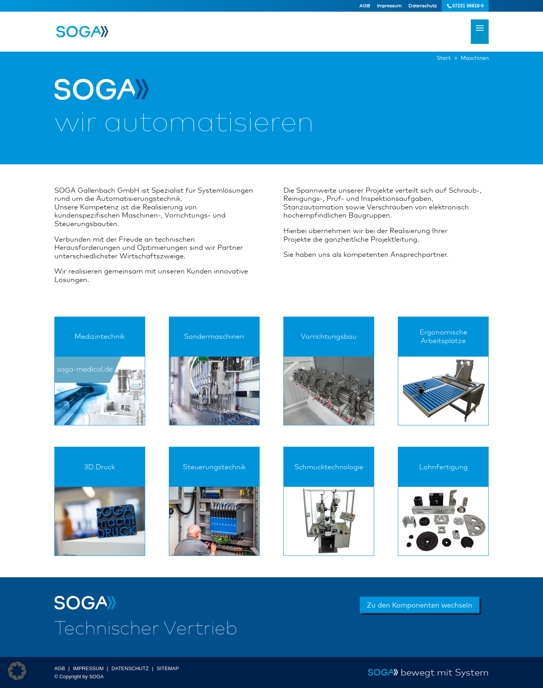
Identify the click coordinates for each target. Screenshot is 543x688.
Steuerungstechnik (214, 466)
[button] (17, 671)
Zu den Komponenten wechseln (419, 605)
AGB (364, 6)
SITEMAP (168, 668)
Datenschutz (422, 6)
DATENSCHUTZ (130, 668)
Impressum (389, 6)
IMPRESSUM (88, 668)
